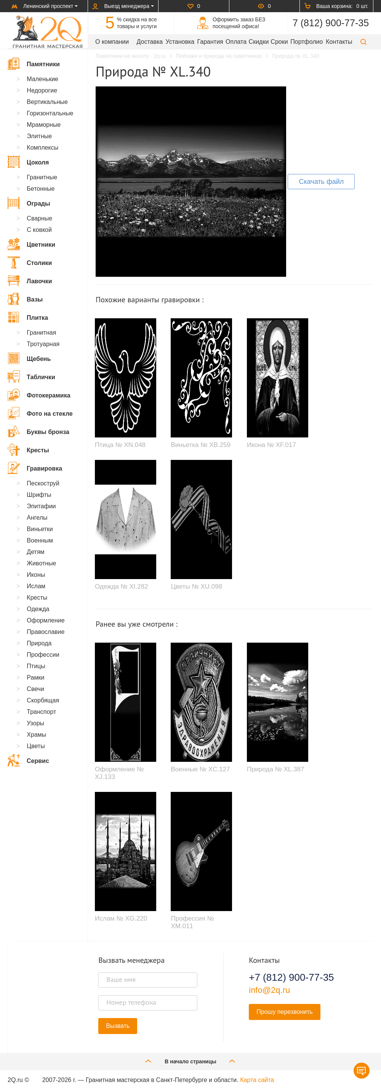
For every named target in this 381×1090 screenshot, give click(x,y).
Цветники (31, 244)
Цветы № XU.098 (196, 586)
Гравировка (35, 468)
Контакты (339, 41)
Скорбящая (43, 700)
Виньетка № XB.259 (200, 444)
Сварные (39, 218)
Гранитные (42, 177)
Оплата (236, 41)
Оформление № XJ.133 (119, 773)
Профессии (43, 654)
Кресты (28, 450)
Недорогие (42, 90)
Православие (45, 632)
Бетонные (40, 188)
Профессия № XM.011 (192, 922)
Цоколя (28, 162)
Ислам (36, 586)
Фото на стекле (40, 413)
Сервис (28, 760)
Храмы (36, 734)
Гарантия (210, 41)
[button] (363, 41)
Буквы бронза (38, 431)
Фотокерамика (39, 395)
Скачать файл (321, 181)
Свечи (35, 689)
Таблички (31, 376)
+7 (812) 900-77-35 (291, 977)
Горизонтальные (50, 113)
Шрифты (39, 495)
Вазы (25, 299)
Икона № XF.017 (271, 444)
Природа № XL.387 (275, 769)
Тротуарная (43, 344)
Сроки (279, 41)
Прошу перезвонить (284, 1012)
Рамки (35, 677)
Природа (39, 643)
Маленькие (42, 79)
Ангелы (37, 517)
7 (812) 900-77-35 (331, 22)
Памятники (34, 63)
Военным (40, 540)
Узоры (35, 723)
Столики (30, 262)
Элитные (39, 136)
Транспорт (41, 712)
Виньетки (40, 529)
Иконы (36, 574)
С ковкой (39, 230)
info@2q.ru (269, 990)
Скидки (259, 41)
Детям (35, 552)
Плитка (28, 317)
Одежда (38, 609)
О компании (112, 41)
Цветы (36, 746)
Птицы (36, 666)
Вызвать (118, 1026)
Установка (180, 41)
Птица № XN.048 (120, 444)
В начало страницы (190, 1061)
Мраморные (44, 124)
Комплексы (42, 147)
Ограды (29, 203)
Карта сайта (257, 1080)
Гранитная (41, 332)
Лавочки (30, 280)
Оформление (45, 620)
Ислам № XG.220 (121, 918)
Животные (41, 563)
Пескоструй (43, 483)
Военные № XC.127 (200, 769)
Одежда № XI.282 (121, 586)
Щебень (29, 358)
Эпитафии (41, 506)
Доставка (150, 41)
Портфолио (306, 41)
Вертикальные (47, 102)
